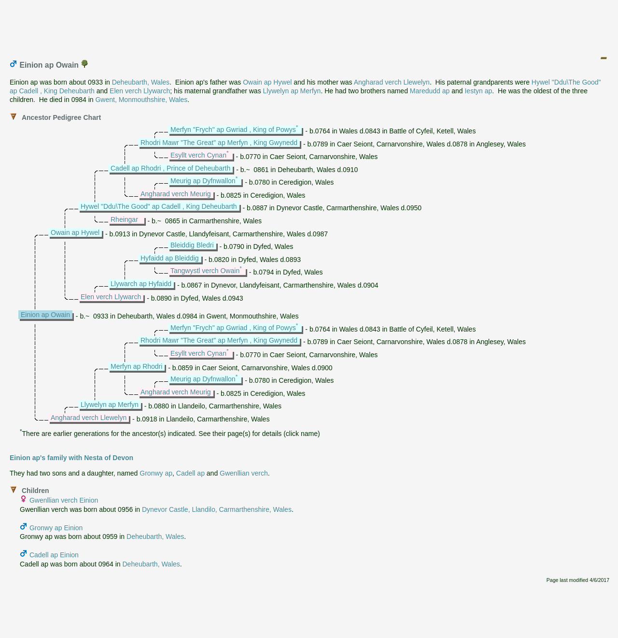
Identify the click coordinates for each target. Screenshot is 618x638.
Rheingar (124, 219)
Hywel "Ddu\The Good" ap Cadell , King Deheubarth (159, 206)
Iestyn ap (478, 91)
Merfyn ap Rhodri (136, 366)
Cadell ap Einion (54, 555)
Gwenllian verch (244, 473)
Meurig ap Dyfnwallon (203, 181)
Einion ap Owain (45, 315)
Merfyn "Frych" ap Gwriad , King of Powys (233, 129)
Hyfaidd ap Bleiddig (169, 258)
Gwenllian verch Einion (63, 500)
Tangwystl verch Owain (204, 271)
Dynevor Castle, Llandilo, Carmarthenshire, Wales (217, 509)
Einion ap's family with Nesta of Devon (71, 458)
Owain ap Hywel (267, 82)
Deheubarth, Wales (140, 82)
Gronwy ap (156, 473)
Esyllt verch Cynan (198, 155)
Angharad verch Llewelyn (392, 82)
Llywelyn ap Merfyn (292, 91)
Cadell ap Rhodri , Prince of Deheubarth (170, 168)
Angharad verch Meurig (175, 194)
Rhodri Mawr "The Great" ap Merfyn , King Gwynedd (218, 142)
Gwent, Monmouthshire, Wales (141, 99)
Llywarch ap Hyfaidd (141, 284)
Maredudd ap (430, 91)
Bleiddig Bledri (192, 245)
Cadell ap (190, 473)
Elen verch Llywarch (140, 91)
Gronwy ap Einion (56, 528)
